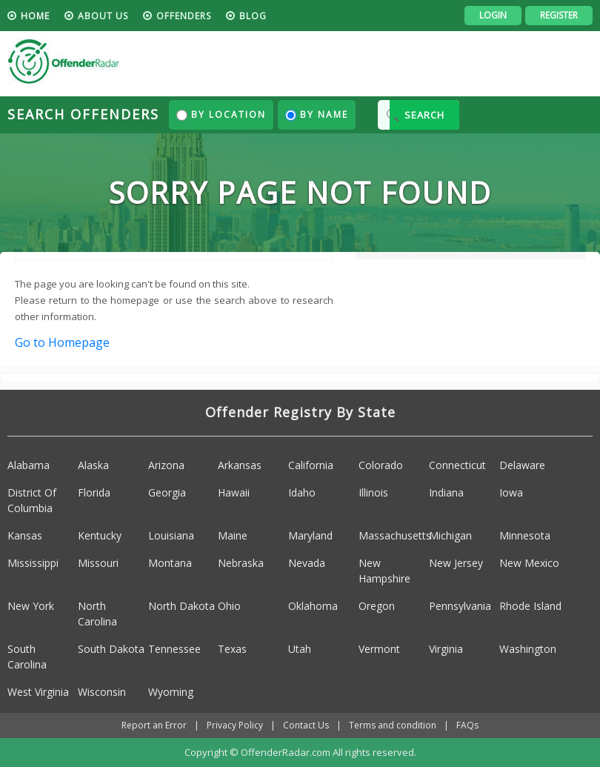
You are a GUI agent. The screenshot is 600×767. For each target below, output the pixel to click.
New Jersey (456, 563)
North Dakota (181, 606)
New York (30, 606)
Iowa (511, 492)
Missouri (98, 563)
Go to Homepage (62, 342)
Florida (94, 492)
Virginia (446, 649)
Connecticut (457, 465)
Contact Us (306, 725)
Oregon (377, 606)
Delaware (522, 465)
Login (493, 15)
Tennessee (174, 649)
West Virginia (38, 692)
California (310, 465)
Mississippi (33, 563)
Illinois (373, 492)
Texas (232, 649)
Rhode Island (530, 606)
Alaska (93, 465)
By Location (221, 114)
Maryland (310, 535)
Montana (170, 563)
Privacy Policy (235, 725)
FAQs (467, 725)
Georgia (167, 492)
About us (103, 16)
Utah (299, 649)
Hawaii (234, 492)
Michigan (450, 535)
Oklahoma (313, 606)
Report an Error (154, 725)
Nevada (306, 563)
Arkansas (239, 465)
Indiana (446, 492)
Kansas (24, 535)
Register (559, 15)
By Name (316, 114)
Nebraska (241, 563)
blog (253, 16)
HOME (35, 16)
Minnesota (524, 535)
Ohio (229, 606)
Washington (527, 649)
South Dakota (111, 649)
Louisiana (171, 535)
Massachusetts (395, 535)
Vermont (379, 649)
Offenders (183, 16)
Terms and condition (392, 725)
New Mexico (529, 563)
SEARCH (424, 115)
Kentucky (99, 535)
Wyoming (170, 692)
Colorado (381, 465)
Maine (232, 535)
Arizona (166, 465)
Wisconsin (102, 692)
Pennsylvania (460, 606)
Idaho (302, 492)
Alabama (28, 465)
